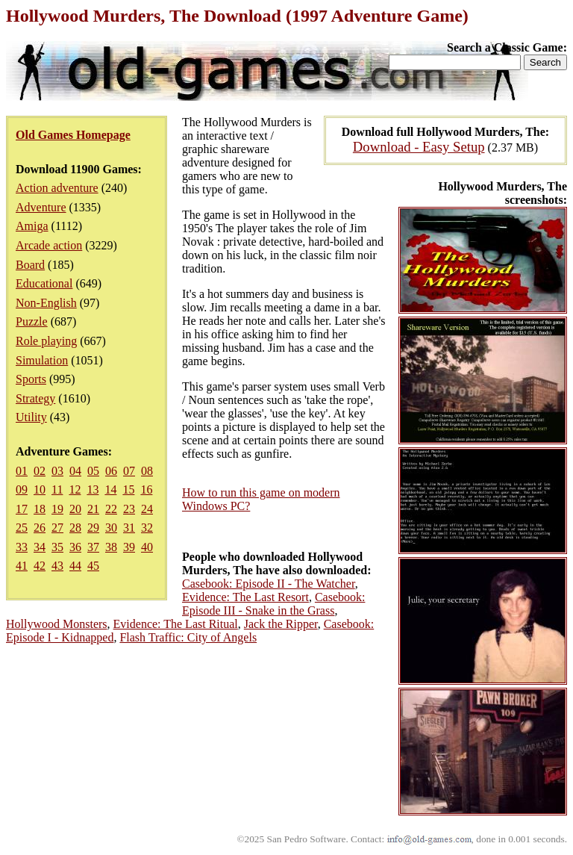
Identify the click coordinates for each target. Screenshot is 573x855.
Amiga (32, 226)
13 (92, 489)
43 (57, 565)
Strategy (35, 398)
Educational (44, 283)
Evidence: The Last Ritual (175, 624)
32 (147, 527)
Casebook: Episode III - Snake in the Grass (273, 604)
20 (75, 509)
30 (111, 527)
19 (57, 509)
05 (93, 470)
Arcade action (49, 245)
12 (75, 489)
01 (22, 470)
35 (57, 547)
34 (40, 547)
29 (93, 527)
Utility (31, 417)
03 (57, 470)
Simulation (42, 360)
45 (93, 565)
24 (147, 509)
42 (40, 565)
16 (146, 489)
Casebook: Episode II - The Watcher (268, 583)
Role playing (46, 341)
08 (147, 470)
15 (128, 489)
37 (93, 547)
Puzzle (32, 321)
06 (111, 470)
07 (129, 470)
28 (75, 527)
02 (40, 470)
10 (40, 489)
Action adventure (57, 187)
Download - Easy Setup (419, 147)
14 (110, 489)
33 (22, 547)
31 (129, 527)
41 (22, 565)
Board (30, 264)
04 (75, 470)
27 (57, 527)
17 (22, 509)
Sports (31, 379)
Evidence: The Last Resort (245, 597)
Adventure (41, 207)
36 (75, 547)
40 (147, 547)
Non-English (46, 302)
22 (111, 509)
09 (22, 489)
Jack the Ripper (281, 624)
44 (75, 565)
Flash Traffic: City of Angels (188, 637)
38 (111, 547)
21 (93, 509)
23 (129, 509)
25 (22, 527)
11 (57, 489)
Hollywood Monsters (56, 624)
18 (40, 509)
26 (40, 527)
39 (129, 547)
